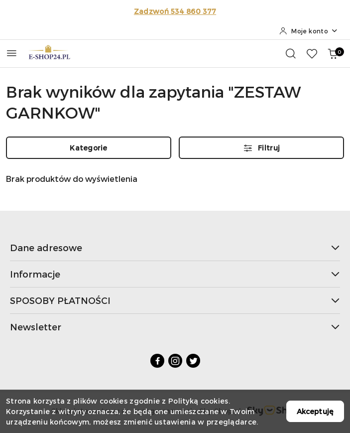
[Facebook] (157, 361)
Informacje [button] (175, 274)
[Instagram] (175, 361)
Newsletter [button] (175, 326)
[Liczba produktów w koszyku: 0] (332, 53)
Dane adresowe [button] (175, 247)
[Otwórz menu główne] (11, 53)
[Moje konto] (308, 30)
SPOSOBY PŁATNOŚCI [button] (175, 300)
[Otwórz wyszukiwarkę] (290, 53)
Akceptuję (315, 411)
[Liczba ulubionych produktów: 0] (311, 53)
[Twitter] (193, 361)
